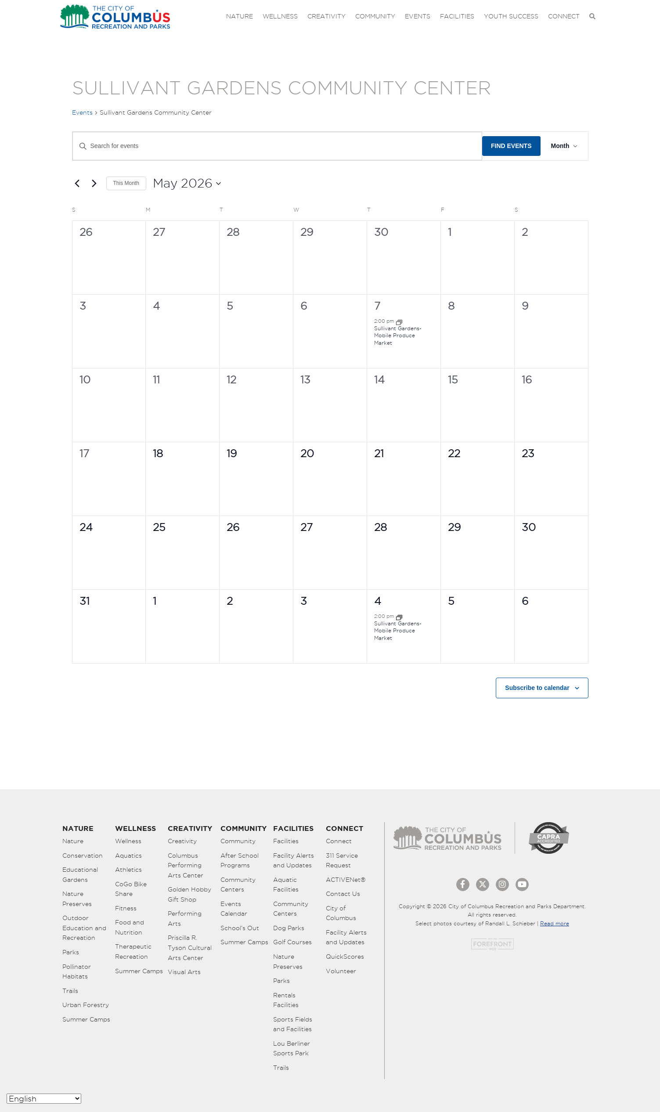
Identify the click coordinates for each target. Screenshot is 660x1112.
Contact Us (343, 893)
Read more (554, 923)
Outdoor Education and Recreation (84, 927)
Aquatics (128, 855)
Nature (239, 16)
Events (417, 16)
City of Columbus (341, 913)
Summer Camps (86, 1019)
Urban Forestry (85, 1004)
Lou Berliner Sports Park (291, 1048)
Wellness (280, 16)
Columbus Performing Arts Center (185, 865)
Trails (70, 990)
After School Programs (239, 860)
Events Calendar (233, 908)
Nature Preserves (77, 898)
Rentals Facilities (286, 1000)
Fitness (126, 908)
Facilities (457, 16)
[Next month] (94, 183)
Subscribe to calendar (537, 687)
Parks (70, 952)
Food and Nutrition (129, 927)
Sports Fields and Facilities (292, 1024)
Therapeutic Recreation (133, 951)
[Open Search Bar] (592, 16)
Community (375, 16)
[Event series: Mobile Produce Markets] (399, 321)
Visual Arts (184, 971)
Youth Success (511, 16)
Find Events (511, 145)
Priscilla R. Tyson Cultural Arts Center (190, 947)
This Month (126, 183)
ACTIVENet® (346, 879)
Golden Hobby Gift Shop (189, 894)
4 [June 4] (377, 601)
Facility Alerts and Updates (293, 860)
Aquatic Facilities (286, 884)
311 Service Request (342, 860)
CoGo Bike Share (131, 889)
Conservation (82, 855)
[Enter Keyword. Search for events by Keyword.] (277, 146)
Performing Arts (185, 918)
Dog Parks (288, 927)
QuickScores (345, 956)
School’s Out (239, 927)
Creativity (326, 16)
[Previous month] (77, 183)
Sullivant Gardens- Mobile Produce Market (398, 335)
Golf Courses (292, 942)
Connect (564, 16)
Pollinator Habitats (76, 971)
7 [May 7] (377, 305)
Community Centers (238, 884)
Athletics (128, 869)
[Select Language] (44, 1099)
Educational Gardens (80, 874)
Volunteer (341, 971)
